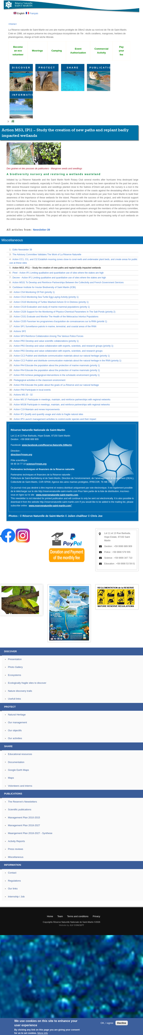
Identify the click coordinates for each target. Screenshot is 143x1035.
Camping (56, 50)
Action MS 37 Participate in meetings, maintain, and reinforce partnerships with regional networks (62, 399)
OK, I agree (107, 1023)
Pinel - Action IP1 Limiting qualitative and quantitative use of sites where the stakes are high (58, 272)
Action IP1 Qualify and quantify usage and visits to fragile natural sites (48, 414)
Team (60, 916)
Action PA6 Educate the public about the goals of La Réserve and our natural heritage (56, 385)
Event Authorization (78, 50)
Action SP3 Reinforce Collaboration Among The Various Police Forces (48, 336)
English (19, 13)
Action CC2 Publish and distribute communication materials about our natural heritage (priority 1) (62, 355)
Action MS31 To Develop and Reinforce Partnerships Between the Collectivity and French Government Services (68, 282)
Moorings (37, 50)
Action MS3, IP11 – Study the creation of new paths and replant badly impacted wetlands (56, 267)
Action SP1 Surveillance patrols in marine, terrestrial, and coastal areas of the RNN (55, 326)
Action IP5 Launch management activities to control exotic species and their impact (55, 419)
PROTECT (47, 67)
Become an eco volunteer (18, 50)
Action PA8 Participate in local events (32, 390)
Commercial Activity (101, 50)
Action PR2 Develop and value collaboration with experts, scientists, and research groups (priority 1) (63, 346)
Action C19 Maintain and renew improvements (37, 409)
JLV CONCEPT (77, 925)
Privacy (96, 916)
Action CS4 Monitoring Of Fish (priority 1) (34, 292)
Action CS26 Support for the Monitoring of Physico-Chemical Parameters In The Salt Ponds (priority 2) (64, 311)
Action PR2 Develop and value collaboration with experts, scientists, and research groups (58, 351)
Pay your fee (121, 50)
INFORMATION (22, 94)
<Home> (12, 24)
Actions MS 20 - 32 (23, 394)
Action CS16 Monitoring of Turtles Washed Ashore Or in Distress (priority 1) (51, 302)
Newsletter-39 (41, 229)
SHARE (73, 67)
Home (12, 121)
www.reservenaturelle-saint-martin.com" (50, 505)
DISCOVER (21, 67)
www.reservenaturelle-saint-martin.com (57, 495)
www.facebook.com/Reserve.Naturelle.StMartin (47, 445)
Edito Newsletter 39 (22, 249)
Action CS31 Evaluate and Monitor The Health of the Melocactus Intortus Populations (56, 316)
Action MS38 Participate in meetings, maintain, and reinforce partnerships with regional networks (62, 404)
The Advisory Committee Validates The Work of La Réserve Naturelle (46, 254)
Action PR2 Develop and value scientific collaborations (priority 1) (46, 341)
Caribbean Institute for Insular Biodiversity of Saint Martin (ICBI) (44, 287)
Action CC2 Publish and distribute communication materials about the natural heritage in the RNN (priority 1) (67, 360)
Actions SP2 (20, 331)
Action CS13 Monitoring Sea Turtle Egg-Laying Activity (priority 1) (46, 297)
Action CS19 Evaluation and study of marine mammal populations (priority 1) (52, 307)
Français (32, 13)
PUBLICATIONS (99, 67)
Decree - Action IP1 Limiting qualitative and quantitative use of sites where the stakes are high (59, 277)
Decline (121, 1023)
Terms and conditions (77, 916)
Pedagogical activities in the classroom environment (39, 380)
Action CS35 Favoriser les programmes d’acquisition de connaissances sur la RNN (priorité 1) (60, 321)
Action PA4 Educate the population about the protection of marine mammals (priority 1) (57, 365)
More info (42, 1033)
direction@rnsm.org (21, 454)
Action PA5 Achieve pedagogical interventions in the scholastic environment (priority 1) (57, 375)
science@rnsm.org (36, 464)
